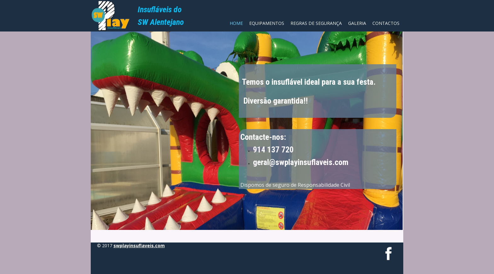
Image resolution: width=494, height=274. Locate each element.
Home (236, 23)
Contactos (385, 23)
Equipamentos (266, 23)
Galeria (357, 23)
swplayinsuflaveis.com (139, 245)
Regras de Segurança (316, 23)
